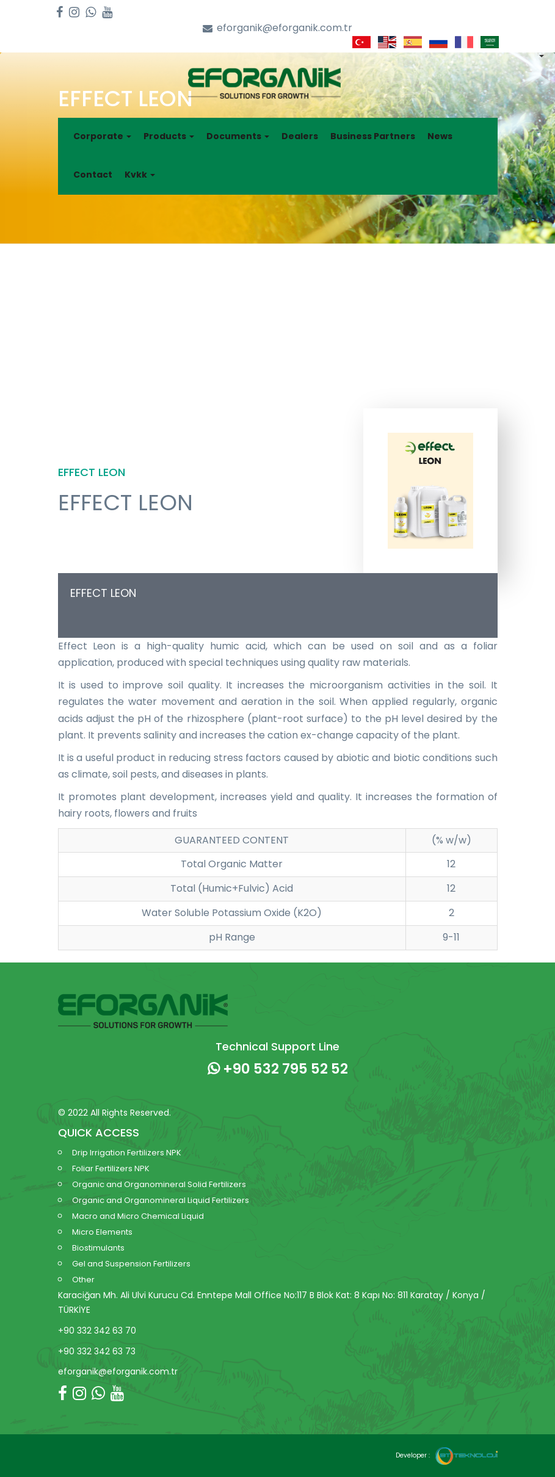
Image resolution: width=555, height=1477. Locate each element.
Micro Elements (102, 1232)
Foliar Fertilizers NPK (111, 1168)
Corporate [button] (102, 136)
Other (83, 1279)
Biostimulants (98, 1248)
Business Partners (372, 136)
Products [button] (168, 136)
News (439, 136)
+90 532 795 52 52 (278, 1068)
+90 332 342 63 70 (97, 1330)
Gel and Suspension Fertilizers (131, 1263)
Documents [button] (237, 136)
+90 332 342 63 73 (97, 1351)
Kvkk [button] (140, 174)
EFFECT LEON (103, 593)
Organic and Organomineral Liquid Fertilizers (160, 1200)
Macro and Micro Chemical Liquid (138, 1216)
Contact (92, 174)
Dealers (299, 136)
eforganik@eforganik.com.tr (277, 28)
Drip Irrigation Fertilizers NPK (126, 1152)
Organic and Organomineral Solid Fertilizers (159, 1184)
